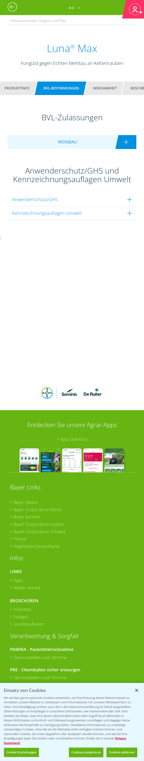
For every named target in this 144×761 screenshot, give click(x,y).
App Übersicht (73, 374)
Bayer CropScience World (37, 444)
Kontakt (23, 663)
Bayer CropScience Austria (38, 459)
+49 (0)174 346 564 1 (45, 650)
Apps (18, 515)
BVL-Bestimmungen (61, 88)
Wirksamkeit (105, 88)
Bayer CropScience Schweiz (39, 466)
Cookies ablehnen (122, 752)
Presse (19, 473)
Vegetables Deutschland (36, 481)
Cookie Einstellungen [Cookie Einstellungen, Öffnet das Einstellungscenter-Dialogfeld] (21, 752)
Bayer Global (25, 437)
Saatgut (20, 551)
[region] (72, 722)
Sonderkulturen (28, 559)
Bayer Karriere (26, 451)
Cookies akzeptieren (86, 752)
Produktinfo (17, 88)
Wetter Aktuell (26, 522)
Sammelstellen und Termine (40, 592)
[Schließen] (136, 690)
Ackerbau (22, 544)
